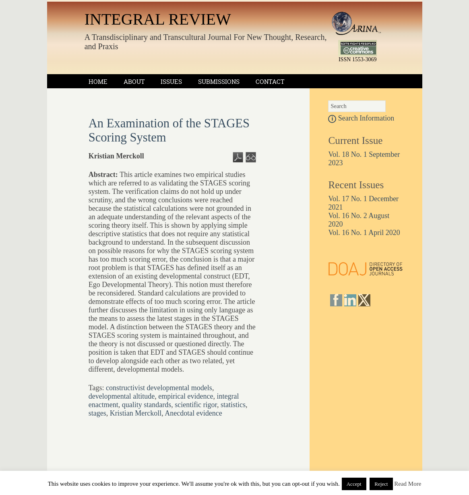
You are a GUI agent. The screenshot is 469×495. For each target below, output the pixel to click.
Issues (171, 81)
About (134, 81)
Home (98, 81)
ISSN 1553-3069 (358, 59)
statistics (233, 405)
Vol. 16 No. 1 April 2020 (364, 233)
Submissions (219, 81)
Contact (270, 81)
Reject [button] (381, 484)
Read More (407, 483)
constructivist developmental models (159, 388)
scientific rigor (196, 405)
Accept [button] (354, 484)
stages (97, 413)
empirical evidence (185, 396)
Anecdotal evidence (193, 413)
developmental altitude (122, 396)
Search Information (361, 118)
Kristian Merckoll (135, 413)
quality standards (146, 405)
